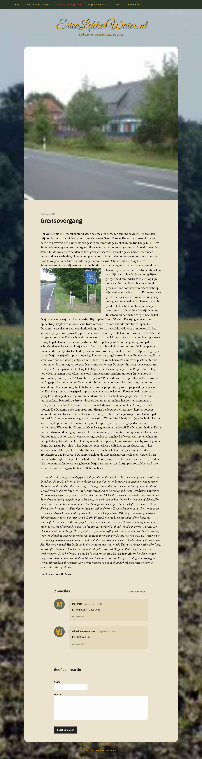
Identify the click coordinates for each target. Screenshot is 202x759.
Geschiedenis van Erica (38, 4)
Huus (17, 4)
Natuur (117, 4)
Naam (57, 682)
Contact (114, 750)
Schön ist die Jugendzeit (69, 4)
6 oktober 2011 (92, 604)
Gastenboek (133, 4)
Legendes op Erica (97, 4)
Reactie (58, 694)
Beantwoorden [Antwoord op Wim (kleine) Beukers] (78, 644)
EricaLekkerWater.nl (101, 25)
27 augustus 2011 (106, 632)
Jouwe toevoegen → (138, 591)
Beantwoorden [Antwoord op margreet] (78, 617)
